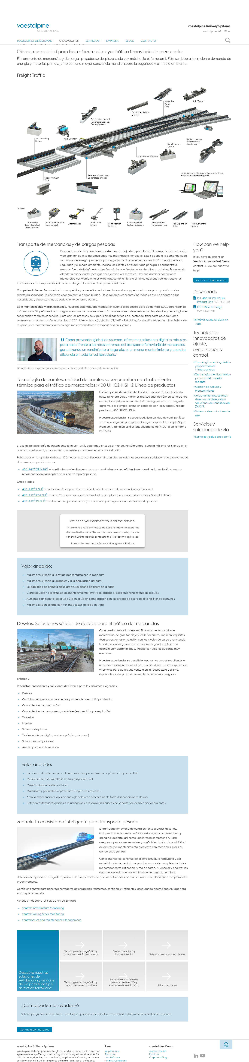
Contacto (148, 22)
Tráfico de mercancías (70, 33)
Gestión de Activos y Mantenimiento (208, 388)
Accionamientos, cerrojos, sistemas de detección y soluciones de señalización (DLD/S (212, 401)
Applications (112, 1051)
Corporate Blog (158, 1057)
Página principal (28, 33)
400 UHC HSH (32, 489)
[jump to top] (226, 1044)
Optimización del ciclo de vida (211, 321)
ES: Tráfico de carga (209, 308)
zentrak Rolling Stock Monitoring (43, 914)
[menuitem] (34, 22)
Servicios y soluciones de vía (213, 436)
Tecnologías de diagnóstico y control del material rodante (213, 378)
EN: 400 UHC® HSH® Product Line (213, 299)
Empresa (112, 22)
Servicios (92, 22)
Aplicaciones (68, 22)
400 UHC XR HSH (35, 469)
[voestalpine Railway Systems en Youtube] (202, 1056)
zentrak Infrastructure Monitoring (43, 908)
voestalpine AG (211, 13)
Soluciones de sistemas (34, 22)
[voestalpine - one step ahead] (38, 9)
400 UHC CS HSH (34, 495)
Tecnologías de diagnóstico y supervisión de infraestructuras (213, 365)
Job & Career (112, 1057)
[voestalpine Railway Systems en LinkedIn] (196, 1056)
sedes (130, 22)
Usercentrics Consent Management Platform (109, 543)
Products (110, 1054)
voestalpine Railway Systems (35, 1046)
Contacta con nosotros (34, 1029)
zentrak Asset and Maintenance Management (51, 920)
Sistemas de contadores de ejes (212, 413)
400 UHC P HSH (33, 501)
